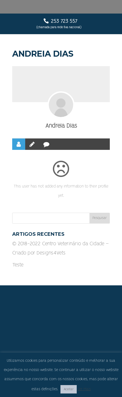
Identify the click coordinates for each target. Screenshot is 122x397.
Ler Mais (84, 389)
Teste (18, 265)
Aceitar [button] (68, 389)
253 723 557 (64, 21)
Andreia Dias (61, 126)
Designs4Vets (51, 253)
